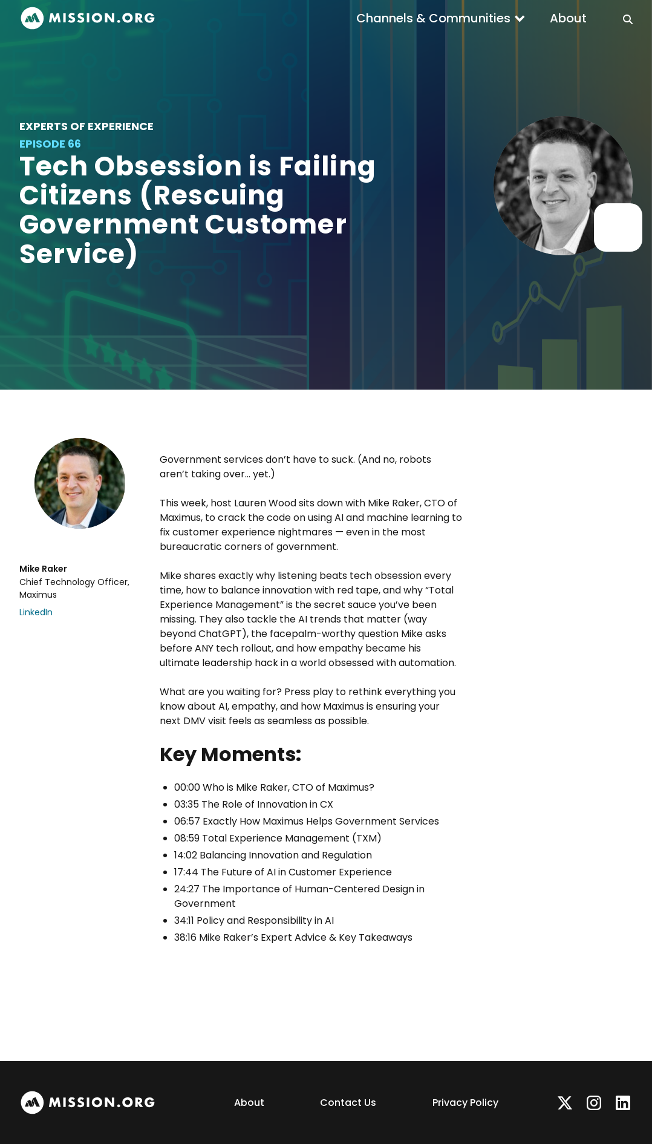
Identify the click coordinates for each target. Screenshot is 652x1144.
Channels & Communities (433, 18)
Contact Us (348, 1103)
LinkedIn (36, 612)
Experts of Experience (86, 126)
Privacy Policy (465, 1103)
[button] (441, 18)
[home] (87, 18)
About (568, 18)
